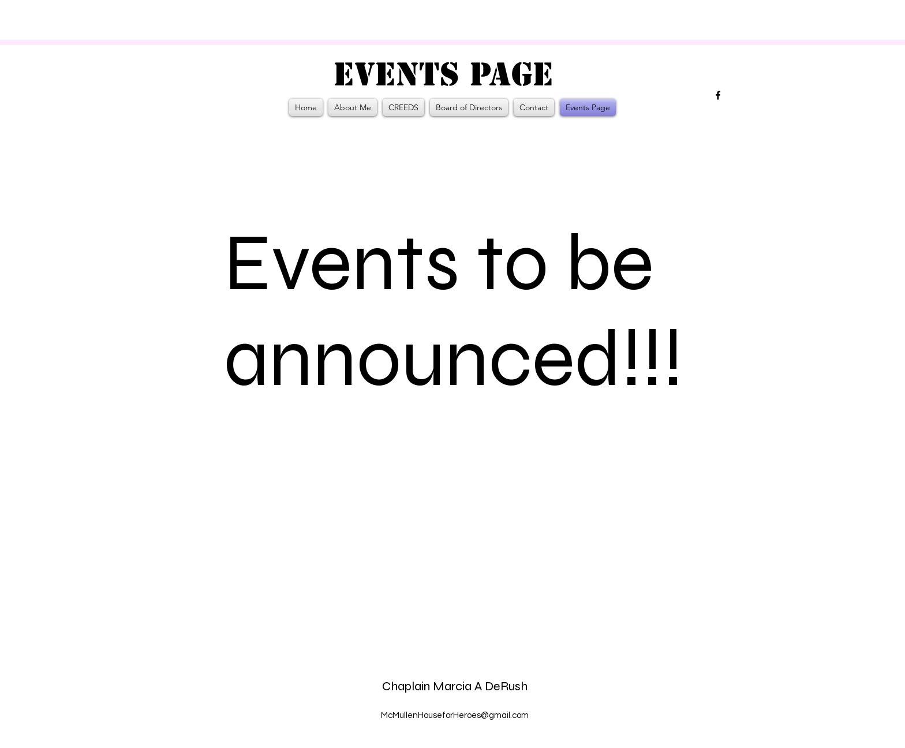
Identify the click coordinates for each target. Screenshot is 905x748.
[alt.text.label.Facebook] (718, 95)
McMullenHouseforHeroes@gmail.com (455, 715)
